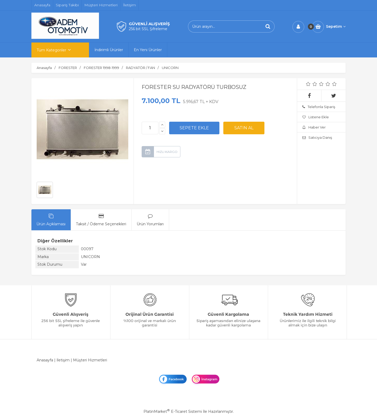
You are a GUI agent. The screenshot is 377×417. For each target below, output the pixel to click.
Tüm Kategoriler (51, 50)
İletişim (63, 360)
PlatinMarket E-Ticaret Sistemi (172, 411)
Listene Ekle (315, 117)
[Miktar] (150, 128)
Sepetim (336, 26)
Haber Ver (314, 127)
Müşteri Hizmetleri (90, 360)
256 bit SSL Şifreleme (148, 28)
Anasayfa (45, 360)
